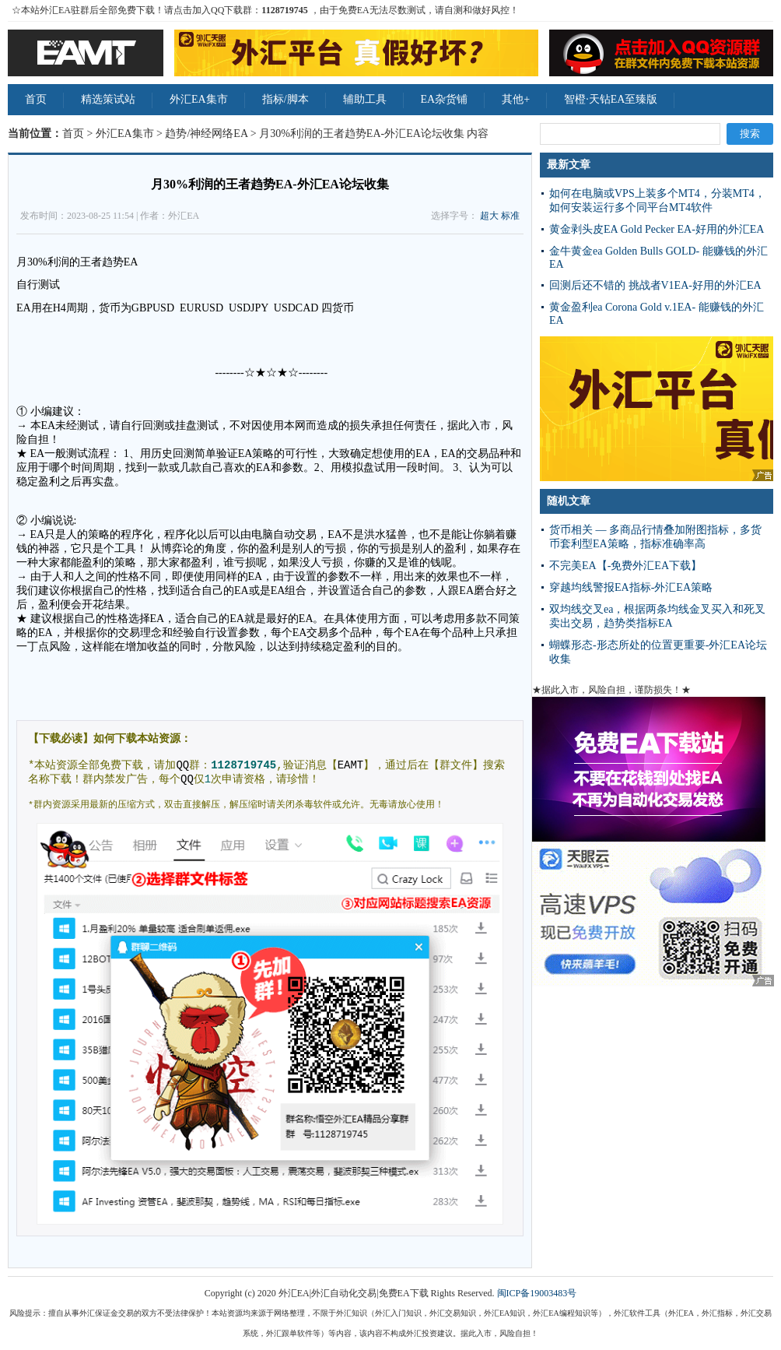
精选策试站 (108, 99)
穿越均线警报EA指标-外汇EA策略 (631, 587)
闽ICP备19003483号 (537, 1293)
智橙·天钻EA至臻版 (610, 99)
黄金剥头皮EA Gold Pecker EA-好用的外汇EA (656, 229)
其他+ (516, 99)
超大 (489, 215)
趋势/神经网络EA (206, 133)
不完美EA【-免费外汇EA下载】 (625, 565)
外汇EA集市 (199, 99)
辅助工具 (365, 99)
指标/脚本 (285, 99)
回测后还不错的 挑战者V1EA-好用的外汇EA (655, 285)
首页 (36, 99)
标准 (510, 215)
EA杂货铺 (444, 99)
